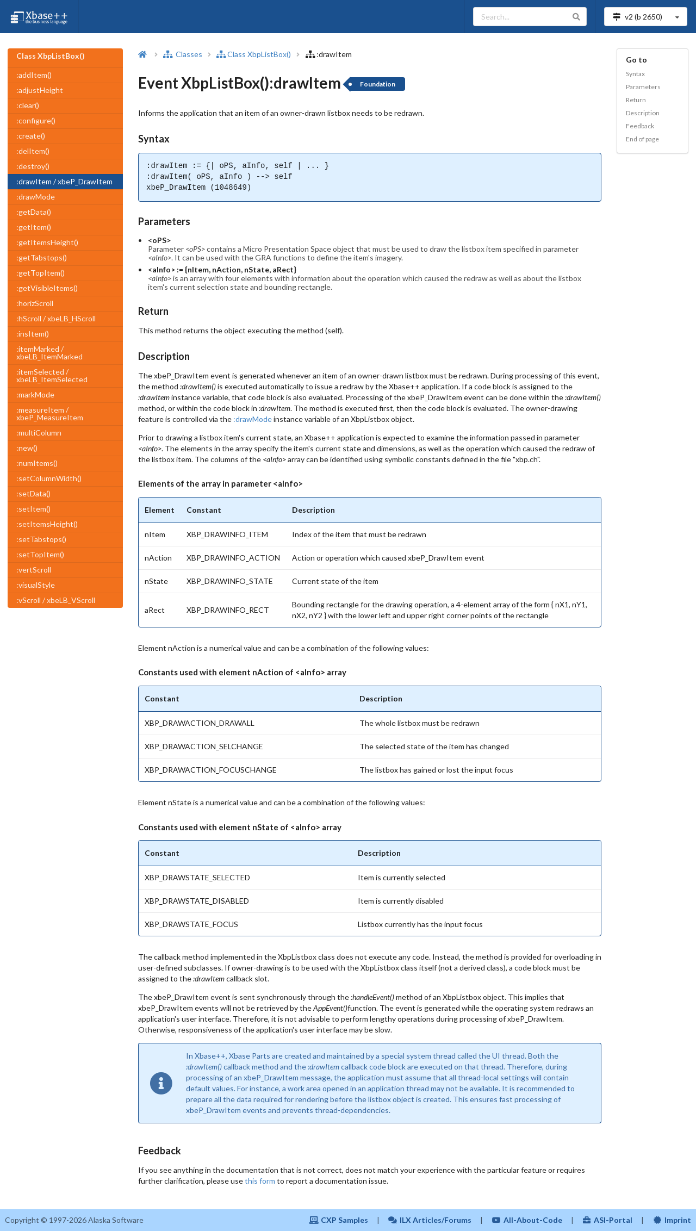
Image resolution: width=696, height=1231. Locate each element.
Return (636, 100)
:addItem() (34, 74)
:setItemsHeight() (47, 524)
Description (643, 113)
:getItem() (33, 227)
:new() (27, 447)
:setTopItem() (40, 554)
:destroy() (32, 166)
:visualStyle (35, 584)
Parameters (643, 87)
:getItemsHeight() (47, 242)
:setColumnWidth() (49, 478)
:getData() (33, 211)
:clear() (27, 105)
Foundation (377, 84)
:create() (30, 135)
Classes (182, 54)
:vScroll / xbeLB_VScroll (55, 600)
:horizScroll (34, 303)
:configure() (35, 120)
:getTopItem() (40, 272)
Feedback (640, 126)
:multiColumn (38, 432)
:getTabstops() (41, 257)
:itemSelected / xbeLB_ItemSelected (52, 375)
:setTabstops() (41, 539)
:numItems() (37, 463)
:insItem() (32, 333)
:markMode (35, 394)
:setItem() (33, 508)
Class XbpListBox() (253, 54)
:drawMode (35, 196)
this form (260, 1180)
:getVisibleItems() (47, 288)
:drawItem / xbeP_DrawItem (64, 181)
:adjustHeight (39, 90)
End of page (642, 139)
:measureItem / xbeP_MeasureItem (49, 413)
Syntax (635, 74)
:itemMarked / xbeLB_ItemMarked (49, 352)
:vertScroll (33, 569)
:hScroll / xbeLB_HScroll (56, 318)
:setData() (33, 493)
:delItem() (32, 151)
